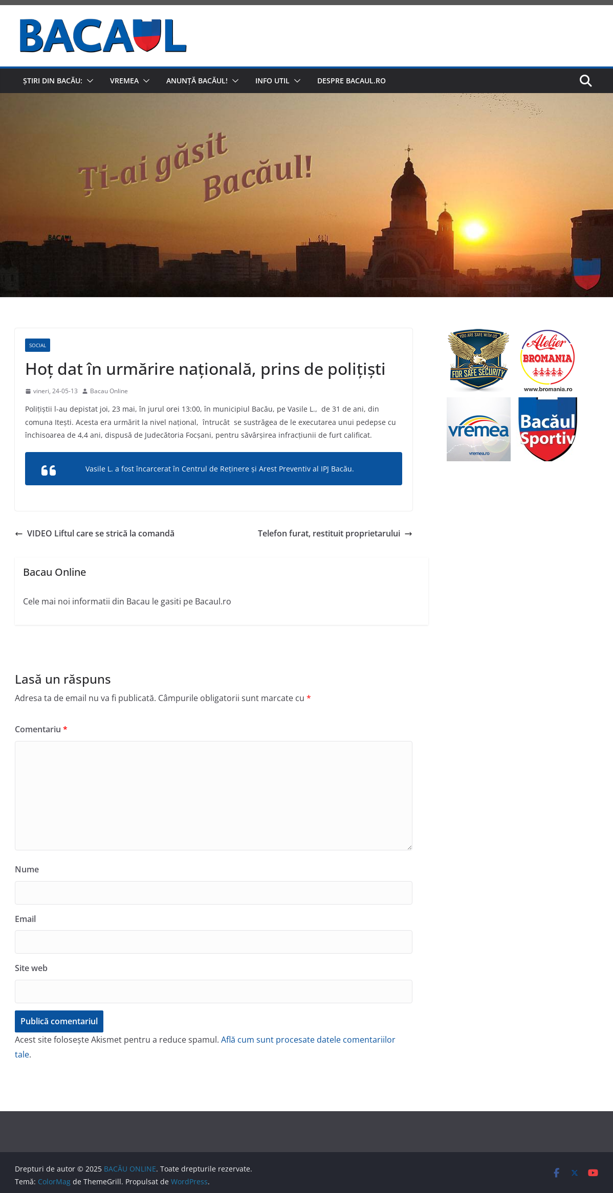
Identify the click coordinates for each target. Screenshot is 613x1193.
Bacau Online (109, 391)
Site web (31, 968)
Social (37, 345)
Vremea (124, 80)
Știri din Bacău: (52, 80)
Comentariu (41, 729)
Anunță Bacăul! (197, 80)
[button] (88, 81)
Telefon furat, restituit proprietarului (335, 533)
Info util (272, 80)
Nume (27, 869)
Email (25, 919)
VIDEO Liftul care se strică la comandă (94, 533)
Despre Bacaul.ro (351, 80)
